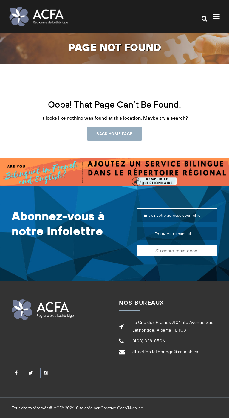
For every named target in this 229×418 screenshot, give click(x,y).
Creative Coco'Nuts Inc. (122, 408)
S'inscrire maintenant (177, 251)
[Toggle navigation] (217, 17)
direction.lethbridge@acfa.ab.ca (165, 351)
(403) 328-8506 (148, 341)
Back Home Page (114, 133)
